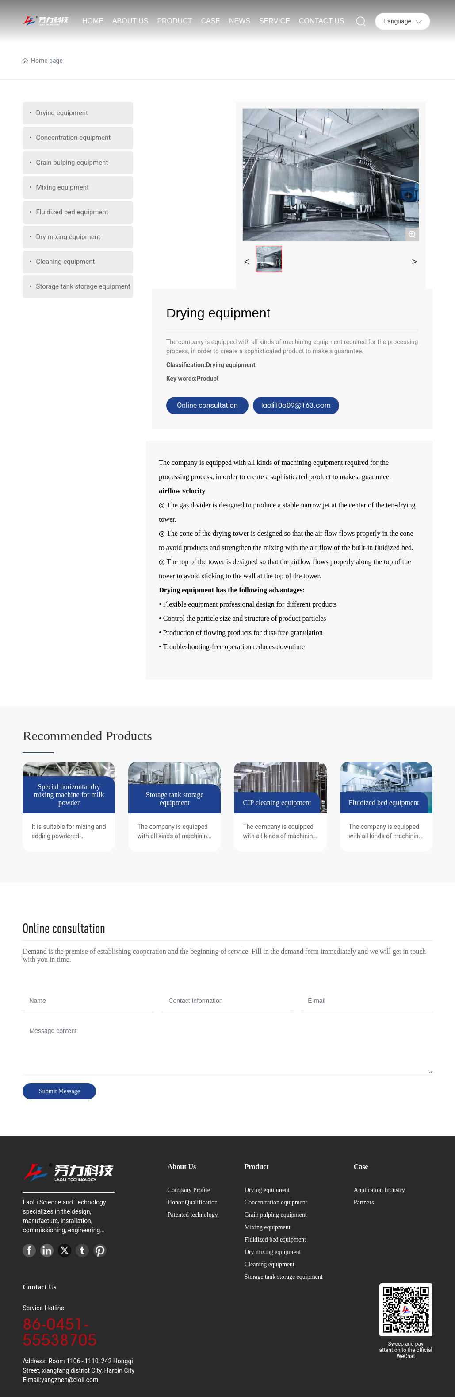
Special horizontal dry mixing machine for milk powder (69, 794)
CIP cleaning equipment (277, 802)
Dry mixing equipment (273, 1252)
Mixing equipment (268, 1227)
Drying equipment (231, 364)
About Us (182, 1166)
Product (208, 378)
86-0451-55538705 (60, 1331)
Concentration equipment (276, 1202)
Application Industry (379, 1190)
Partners (364, 1202)
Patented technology (193, 1214)
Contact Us (39, 1287)
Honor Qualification (193, 1202)
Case (361, 1166)
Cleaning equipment (269, 1264)
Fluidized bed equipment (384, 802)
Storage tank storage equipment (175, 798)
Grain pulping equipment (276, 1214)
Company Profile (189, 1190)
